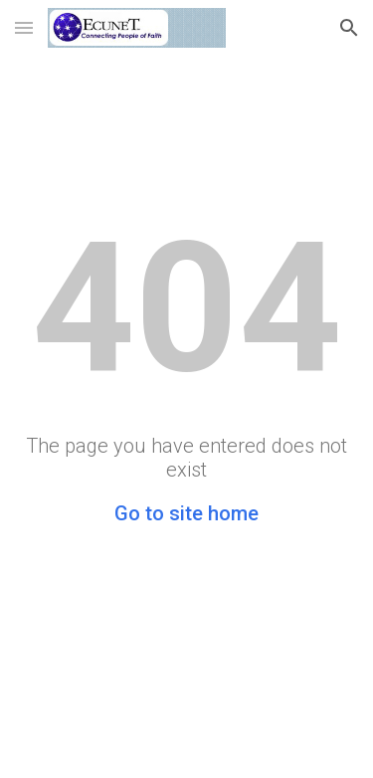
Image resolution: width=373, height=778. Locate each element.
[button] (24, 27)
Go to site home (186, 513)
